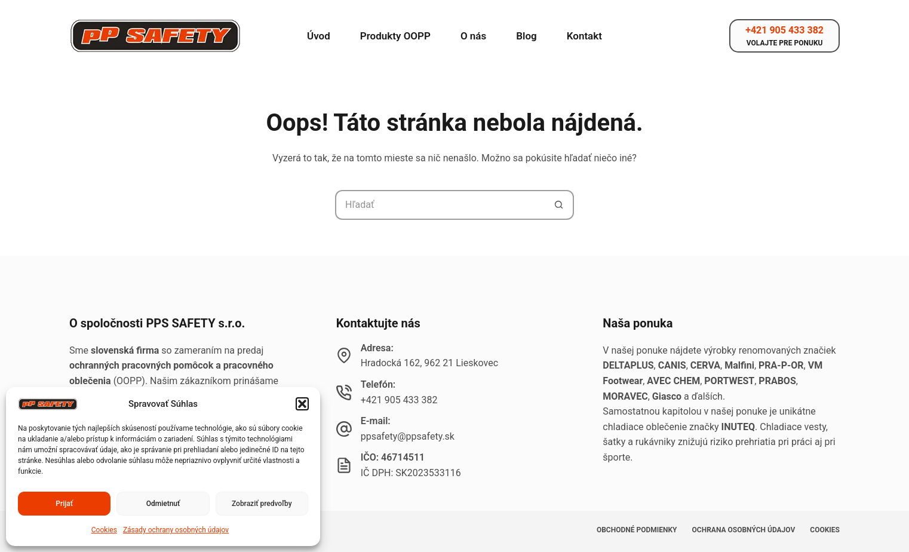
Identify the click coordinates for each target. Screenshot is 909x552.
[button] (302, 404)
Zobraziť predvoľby (262, 503)
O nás (473, 36)
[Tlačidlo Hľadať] (559, 205)
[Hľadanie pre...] (439, 205)
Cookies (104, 530)
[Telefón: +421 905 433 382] (344, 392)
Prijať (64, 503)
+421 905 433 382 (399, 400)
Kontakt (584, 36)
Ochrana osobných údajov (744, 530)
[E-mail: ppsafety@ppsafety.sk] (344, 429)
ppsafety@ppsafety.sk (407, 436)
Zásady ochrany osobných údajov (176, 530)
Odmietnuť (163, 503)
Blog (526, 36)
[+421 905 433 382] (784, 36)
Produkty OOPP (395, 36)
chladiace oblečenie (645, 427)
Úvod (318, 36)
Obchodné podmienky (637, 530)
